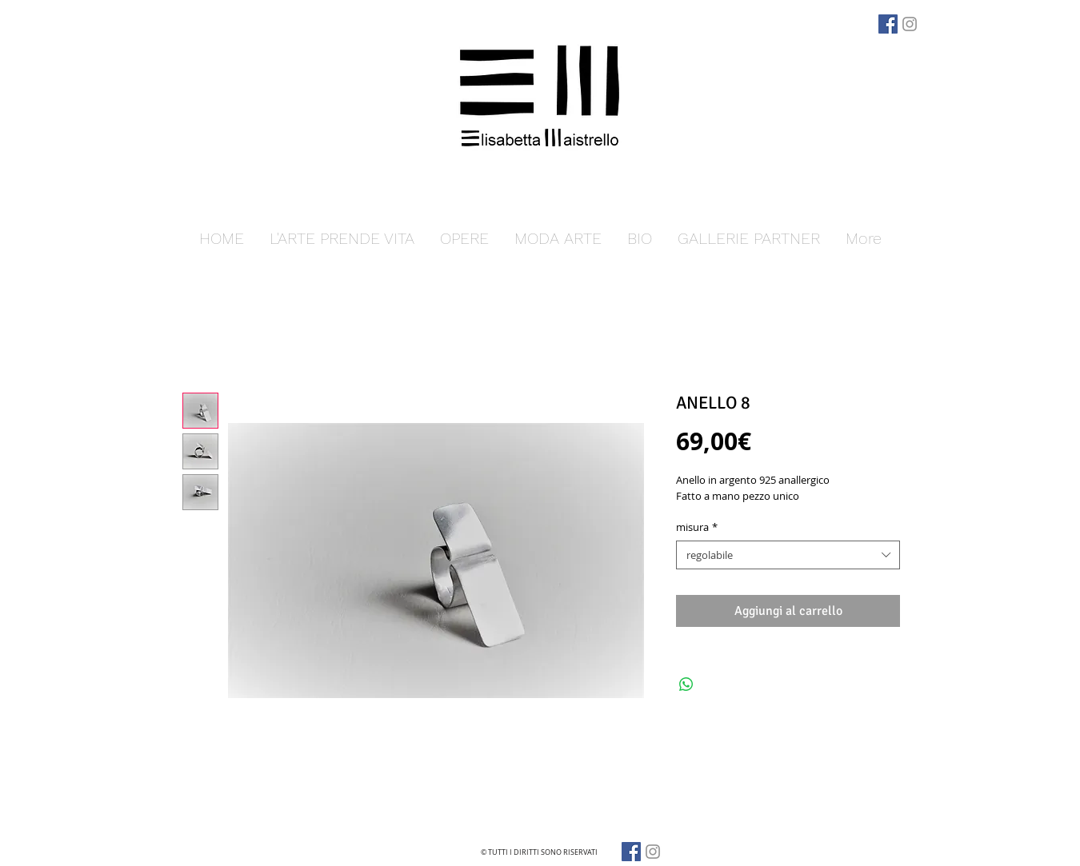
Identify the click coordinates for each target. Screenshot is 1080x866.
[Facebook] (888, 24)
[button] (464, 239)
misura (697, 527)
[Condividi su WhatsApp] (686, 684)
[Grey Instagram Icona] (909, 24)
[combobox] (788, 555)
